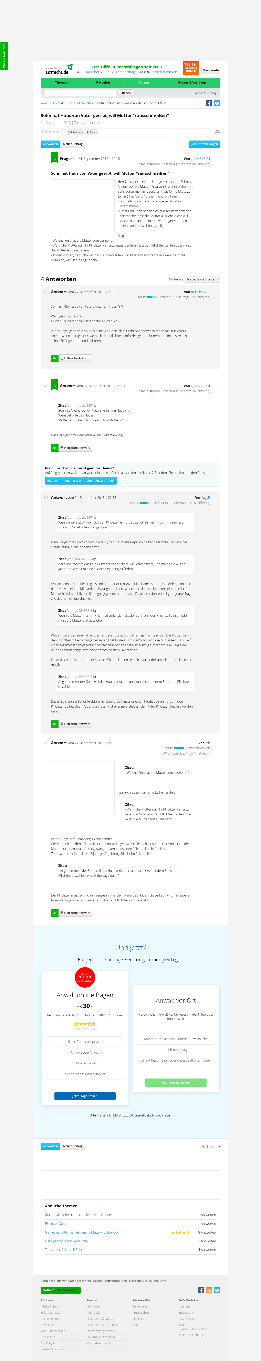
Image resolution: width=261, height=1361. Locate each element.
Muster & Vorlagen (191, 82)
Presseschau (49, 1337)
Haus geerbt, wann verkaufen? (66, 1241)
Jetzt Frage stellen (85, 1096)
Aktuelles (138, 1318)
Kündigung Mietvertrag (101, 1337)
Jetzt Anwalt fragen (204, 144)
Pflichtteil (100, 103)
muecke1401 (200, 292)
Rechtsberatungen (163, 72)
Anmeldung (140, 1306)
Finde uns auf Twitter (100, 1318)
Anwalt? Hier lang (205, 93)
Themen (61, 82)
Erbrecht (85, 103)
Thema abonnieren (88, 122)
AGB (135, 1325)
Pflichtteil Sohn (55, 1223)
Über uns (184, 1306)
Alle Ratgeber (49, 1343)
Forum (144, 82)
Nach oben (210, 1146)
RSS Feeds (93, 1312)
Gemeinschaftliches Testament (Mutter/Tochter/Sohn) (83, 1232)
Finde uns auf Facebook (102, 1325)
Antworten (50, 144)
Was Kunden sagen (53, 1331)
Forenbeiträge (126, 72)
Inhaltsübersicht (51, 1306)
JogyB (206, 497)
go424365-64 (200, 159)
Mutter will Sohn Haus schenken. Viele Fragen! (78, 1215)
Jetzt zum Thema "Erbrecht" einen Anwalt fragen (81, 480)
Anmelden (47, 1325)
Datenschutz (186, 1318)
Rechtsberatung (51, 1318)
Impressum (185, 1312)
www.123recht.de (53, 103)
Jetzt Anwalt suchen (176, 1082)
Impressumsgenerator (101, 1331)
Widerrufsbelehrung (190, 1335)
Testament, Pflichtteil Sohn (64, 1250)
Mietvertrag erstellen (100, 1343)
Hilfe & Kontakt (3, 56)
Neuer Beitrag (73, 144)
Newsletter (94, 1306)
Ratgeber (92, 72)
